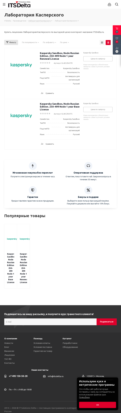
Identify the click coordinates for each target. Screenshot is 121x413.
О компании (10, 316)
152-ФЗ (7, 336)
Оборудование (70, 324)
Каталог (67, 316)
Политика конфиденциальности (21, 399)
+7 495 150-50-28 (18, 353)
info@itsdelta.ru (55, 353)
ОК (97, 405)
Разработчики (70, 320)
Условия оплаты (42, 320)
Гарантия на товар (43, 328)
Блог (6, 324)
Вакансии (9, 328)
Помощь (38, 316)
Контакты (9, 340)
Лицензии (9, 332)
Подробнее (84, 397)
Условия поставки (43, 324)
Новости (8, 320)
